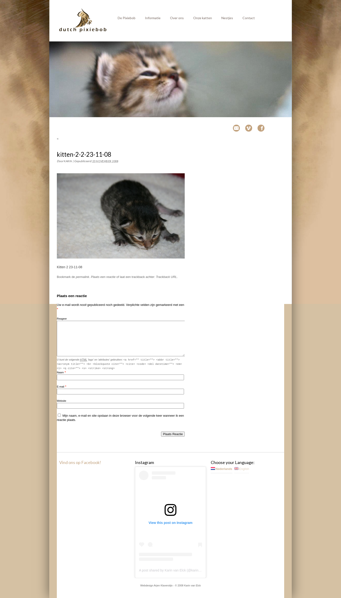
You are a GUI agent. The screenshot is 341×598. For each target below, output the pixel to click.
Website (61, 400)
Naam (60, 372)
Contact (248, 18)
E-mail (60, 386)
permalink (82, 277)
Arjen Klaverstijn (163, 585)
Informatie (153, 18)
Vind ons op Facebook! (80, 462)
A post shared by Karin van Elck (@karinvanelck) (175, 570)
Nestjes (227, 18)
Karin (68, 161)
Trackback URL (166, 277)
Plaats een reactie (103, 277)
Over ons (177, 18)
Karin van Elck (192, 585)
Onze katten (202, 18)
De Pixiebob (126, 18)
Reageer (62, 318)
